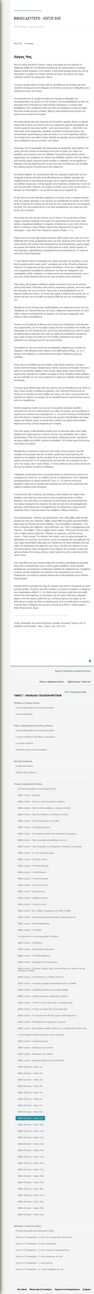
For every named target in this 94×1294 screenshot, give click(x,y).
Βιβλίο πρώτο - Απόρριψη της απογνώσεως (38, 962)
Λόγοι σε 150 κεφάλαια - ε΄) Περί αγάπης (34, 1262)
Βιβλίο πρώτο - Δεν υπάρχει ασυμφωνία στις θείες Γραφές (44, 910)
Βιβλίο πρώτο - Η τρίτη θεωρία (32, 872)
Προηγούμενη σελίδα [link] (78, 692)
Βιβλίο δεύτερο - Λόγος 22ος (31, 1201)
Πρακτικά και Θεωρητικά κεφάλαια (31, 749)
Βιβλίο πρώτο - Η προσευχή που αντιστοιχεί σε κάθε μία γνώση (47, 917)
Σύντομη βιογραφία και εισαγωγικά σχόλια (35, 707)
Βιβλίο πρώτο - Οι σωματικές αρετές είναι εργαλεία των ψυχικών (47, 833)
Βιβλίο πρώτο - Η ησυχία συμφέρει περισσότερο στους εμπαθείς (47, 983)
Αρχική (66, 692)
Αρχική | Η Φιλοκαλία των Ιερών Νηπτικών (73, 671)
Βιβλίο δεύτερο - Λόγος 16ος (31, 1163)
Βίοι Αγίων (22, 1289)
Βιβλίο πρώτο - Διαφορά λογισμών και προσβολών (41, 1060)
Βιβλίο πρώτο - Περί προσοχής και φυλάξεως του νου (42, 840)
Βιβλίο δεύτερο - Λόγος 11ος (31, 1130)
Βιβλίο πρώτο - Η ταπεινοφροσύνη (33, 923)
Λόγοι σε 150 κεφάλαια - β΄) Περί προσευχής (36, 1243)
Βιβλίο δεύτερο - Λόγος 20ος (31, 1188)
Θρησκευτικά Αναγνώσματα (67, 1289)
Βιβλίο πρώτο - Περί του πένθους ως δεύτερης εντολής (43, 814)
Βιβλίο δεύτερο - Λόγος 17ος (31, 1169)
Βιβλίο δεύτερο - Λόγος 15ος (31, 1156)
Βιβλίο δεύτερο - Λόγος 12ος (31, 1137)
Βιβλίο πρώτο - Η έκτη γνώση (31, 891)
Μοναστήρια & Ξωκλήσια (41, 1289)
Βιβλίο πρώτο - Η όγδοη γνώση (32, 904)
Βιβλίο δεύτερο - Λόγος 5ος (30, 1092)
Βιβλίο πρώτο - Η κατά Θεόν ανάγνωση (36, 949)
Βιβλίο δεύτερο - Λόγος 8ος (30, 1111)
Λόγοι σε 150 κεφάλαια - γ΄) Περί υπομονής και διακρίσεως (42, 1250)
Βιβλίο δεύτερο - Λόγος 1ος (30, 1066)
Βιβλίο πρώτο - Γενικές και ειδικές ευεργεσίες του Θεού (43, 996)
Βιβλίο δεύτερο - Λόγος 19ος (31, 1182)
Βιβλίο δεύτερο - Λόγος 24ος (31, 1214)
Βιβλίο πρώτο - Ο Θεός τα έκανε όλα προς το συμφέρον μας (45, 1002)
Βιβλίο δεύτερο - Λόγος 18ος (31, 1175)
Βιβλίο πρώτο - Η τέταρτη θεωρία (33, 878)
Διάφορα (87, 1289)
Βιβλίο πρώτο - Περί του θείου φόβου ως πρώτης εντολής (44, 807)
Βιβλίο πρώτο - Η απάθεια (30, 929)
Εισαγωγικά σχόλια (24, 765)
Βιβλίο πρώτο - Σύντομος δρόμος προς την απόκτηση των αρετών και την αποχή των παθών (51, 969)
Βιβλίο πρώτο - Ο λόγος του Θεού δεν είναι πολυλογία (42, 1009)
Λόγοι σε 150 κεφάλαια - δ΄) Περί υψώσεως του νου (39, 1256)
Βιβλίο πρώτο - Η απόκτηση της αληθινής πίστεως (41, 976)
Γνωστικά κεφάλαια (24, 743)
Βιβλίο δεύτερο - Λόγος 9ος (30, 1118)
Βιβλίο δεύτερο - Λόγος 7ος (30, 1105)
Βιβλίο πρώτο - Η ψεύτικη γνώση (33, 1041)
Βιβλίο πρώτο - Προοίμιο (29, 795)
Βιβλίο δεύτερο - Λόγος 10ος (31, 1124)
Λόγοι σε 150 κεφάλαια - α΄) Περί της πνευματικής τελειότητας (44, 1237)
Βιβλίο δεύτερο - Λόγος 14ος (31, 1150)
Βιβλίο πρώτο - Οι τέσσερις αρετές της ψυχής (38, 820)
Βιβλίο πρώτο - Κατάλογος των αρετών (35, 1047)
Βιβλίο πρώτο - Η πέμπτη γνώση (33, 885)
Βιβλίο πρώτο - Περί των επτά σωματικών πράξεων (41, 801)
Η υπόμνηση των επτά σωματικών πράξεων (38, 936)
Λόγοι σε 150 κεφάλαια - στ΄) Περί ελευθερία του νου (40, 1269)
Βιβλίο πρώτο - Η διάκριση (30, 942)
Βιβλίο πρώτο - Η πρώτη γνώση (32, 859)
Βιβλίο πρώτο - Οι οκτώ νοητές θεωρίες (36, 852)
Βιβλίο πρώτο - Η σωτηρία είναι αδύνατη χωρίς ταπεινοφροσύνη (47, 1015)
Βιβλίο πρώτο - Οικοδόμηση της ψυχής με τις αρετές (42, 1021)
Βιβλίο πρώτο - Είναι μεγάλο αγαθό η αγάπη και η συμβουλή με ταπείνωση (52, 1028)
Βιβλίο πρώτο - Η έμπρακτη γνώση (34, 827)
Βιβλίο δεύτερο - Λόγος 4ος (30, 1086)
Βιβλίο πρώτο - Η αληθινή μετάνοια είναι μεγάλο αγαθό (43, 989)
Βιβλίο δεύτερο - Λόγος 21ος (31, 1195)
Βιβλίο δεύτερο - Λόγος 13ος (31, 1143)
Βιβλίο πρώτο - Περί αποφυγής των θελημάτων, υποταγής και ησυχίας (50, 846)
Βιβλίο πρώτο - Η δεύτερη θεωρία (33, 865)
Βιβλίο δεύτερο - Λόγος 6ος (30, 1098)
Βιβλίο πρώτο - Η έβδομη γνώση (33, 897)
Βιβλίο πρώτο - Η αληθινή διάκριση (34, 955)
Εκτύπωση (29, 43)
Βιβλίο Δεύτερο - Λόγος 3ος (30, 1079)
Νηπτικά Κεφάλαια (24, 714)
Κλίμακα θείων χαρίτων (26, 772)
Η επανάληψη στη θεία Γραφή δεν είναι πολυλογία (41, 1034)
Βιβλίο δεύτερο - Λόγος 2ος (30, 1073)
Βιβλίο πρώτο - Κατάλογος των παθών (35, 1053)
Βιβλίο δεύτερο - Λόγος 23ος (31, 1208)
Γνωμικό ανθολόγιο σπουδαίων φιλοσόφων (35, 736)
